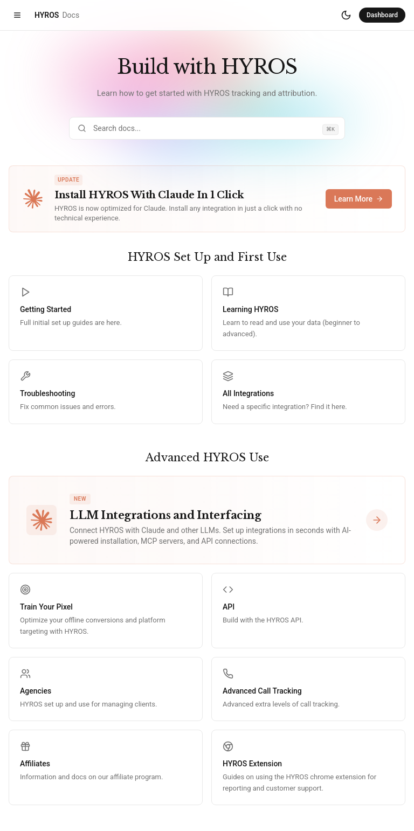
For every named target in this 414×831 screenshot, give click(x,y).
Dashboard (382, 15)
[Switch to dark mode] (346, 15)
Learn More (358, 199)
